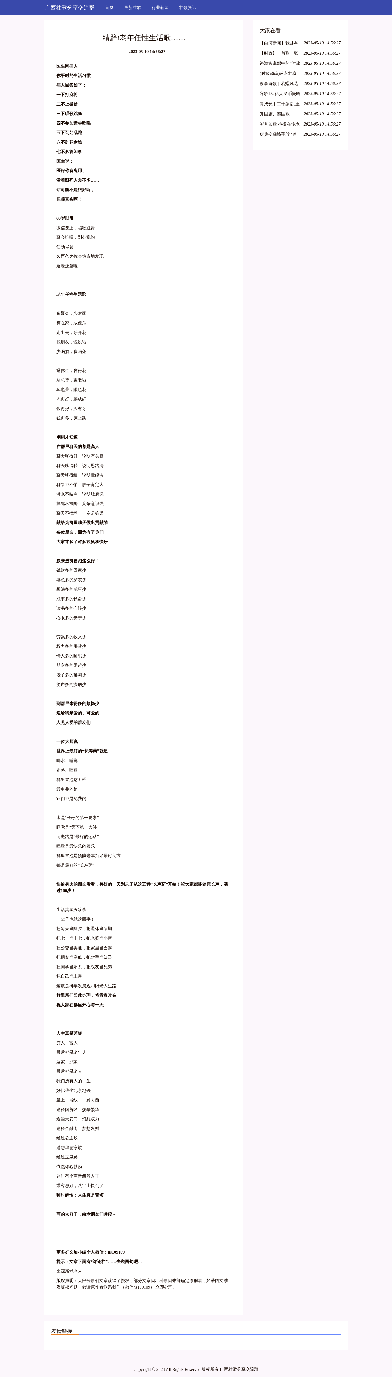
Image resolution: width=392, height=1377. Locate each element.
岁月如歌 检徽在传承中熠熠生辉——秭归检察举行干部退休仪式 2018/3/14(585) (280, 125)
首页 (109, 7)
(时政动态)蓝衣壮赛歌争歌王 (278, 74)
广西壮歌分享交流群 (70, 8)
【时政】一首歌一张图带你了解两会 (279, 54)
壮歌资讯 (187, 7)
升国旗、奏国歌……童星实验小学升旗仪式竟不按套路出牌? (279, 115)
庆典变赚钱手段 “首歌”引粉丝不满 (278, 135)
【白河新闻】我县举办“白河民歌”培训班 (279, 44)
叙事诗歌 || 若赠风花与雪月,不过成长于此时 (280, 84)
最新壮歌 (132, 7)
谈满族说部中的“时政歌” (280, 64)
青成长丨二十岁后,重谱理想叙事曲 (280, 105)
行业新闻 (160, 7)
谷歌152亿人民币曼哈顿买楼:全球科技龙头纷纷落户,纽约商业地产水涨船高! (280, 94)
